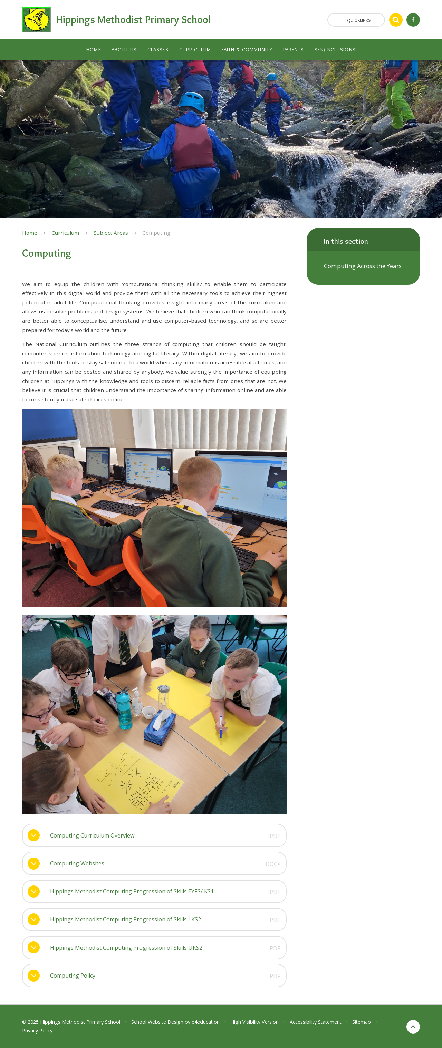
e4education (206, 1022)
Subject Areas (111, 232)
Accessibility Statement (316, 1022)
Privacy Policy (37, 1030)
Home (29, 232)
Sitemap (361, 1022)
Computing (156, 232)
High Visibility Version (254, 1022)
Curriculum (65, 232)
